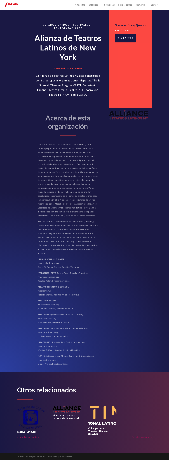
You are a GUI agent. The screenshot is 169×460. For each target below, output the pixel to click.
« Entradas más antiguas (28, 437)
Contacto (155, 5)
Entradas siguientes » (142, 437)
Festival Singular (26, 431)
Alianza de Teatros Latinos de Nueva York (66, 417)
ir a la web (125, 39)
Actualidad (80, 5)
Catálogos (93, 5)
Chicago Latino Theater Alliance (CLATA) (98, 431)
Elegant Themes (37, 456)
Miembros (140, 5)
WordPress (67, 456)
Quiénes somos (125, 5)
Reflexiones (109, 5)
